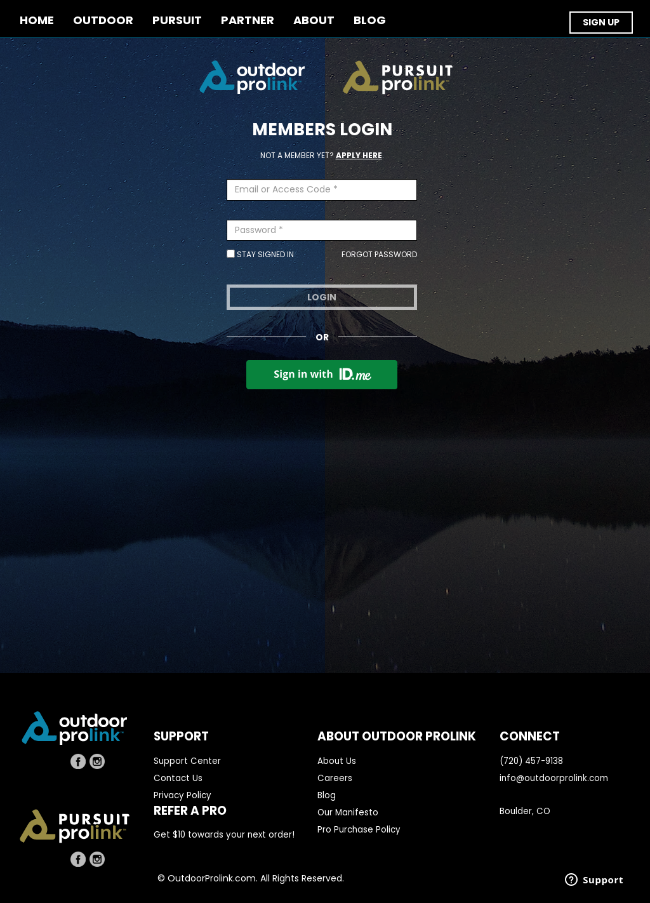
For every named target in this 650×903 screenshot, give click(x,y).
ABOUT (314, 20)
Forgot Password (379, 254)
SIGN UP (601, 22)
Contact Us (178, 778)
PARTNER (247, 20)
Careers (334, 778)
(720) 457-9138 (531, 761)
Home (37, 20)
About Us (336, 761)
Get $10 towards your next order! (224, 835)
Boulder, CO (525, 811)
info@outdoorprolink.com (554, 778)
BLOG (370, 20)
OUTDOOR (103, 20)
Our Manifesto (347, 812)
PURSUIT (177, 20)
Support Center (187, 761)
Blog (326, 795)
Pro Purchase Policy (359, 830)
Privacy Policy (182, 795)
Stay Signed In (260, 254)
